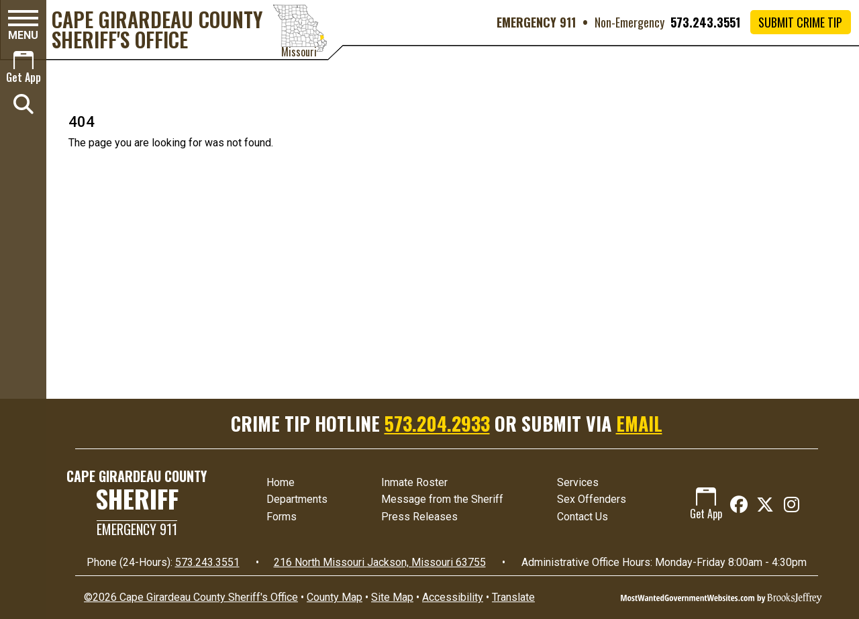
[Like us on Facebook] (738, 505)
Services (578, 482)
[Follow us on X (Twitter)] (764, 505)
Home (280, 482)
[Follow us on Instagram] (791, 505)
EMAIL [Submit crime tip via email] (639, 423)
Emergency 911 (137, 529)
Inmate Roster (414, 482)
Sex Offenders (591, 499)
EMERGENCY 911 (536, 22)
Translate (513, 597)
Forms (281, 516)
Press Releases (419, 516)
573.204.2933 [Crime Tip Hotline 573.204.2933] (437, 423)
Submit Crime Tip (800, 22)
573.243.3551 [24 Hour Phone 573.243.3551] (207, 562)
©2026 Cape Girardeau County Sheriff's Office (191, 597)
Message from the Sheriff (442, 499)
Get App (706, 504)
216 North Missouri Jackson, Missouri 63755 (380, 562)
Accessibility (452, 597)
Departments (296, 499)
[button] (23, 25)
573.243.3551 (705, 22)
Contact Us (582, 516)
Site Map (392, 597)
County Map (334, 597)
